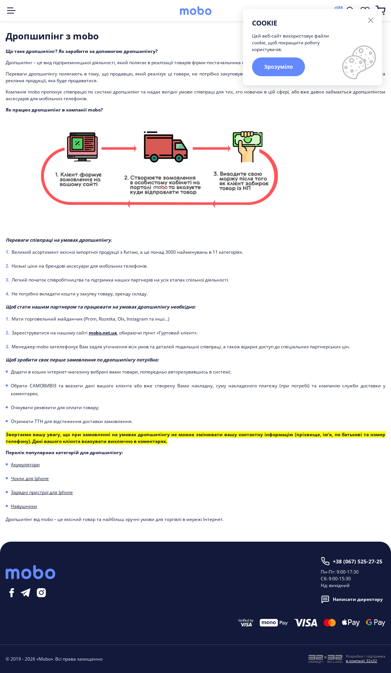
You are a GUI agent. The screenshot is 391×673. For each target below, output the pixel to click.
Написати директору (352, 599)
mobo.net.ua (103, 333)
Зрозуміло (278, 66)
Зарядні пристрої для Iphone (42, 492)
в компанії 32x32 (361, 660)
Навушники (24, 506)
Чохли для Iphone (30, 478)
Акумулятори (25, 464)
